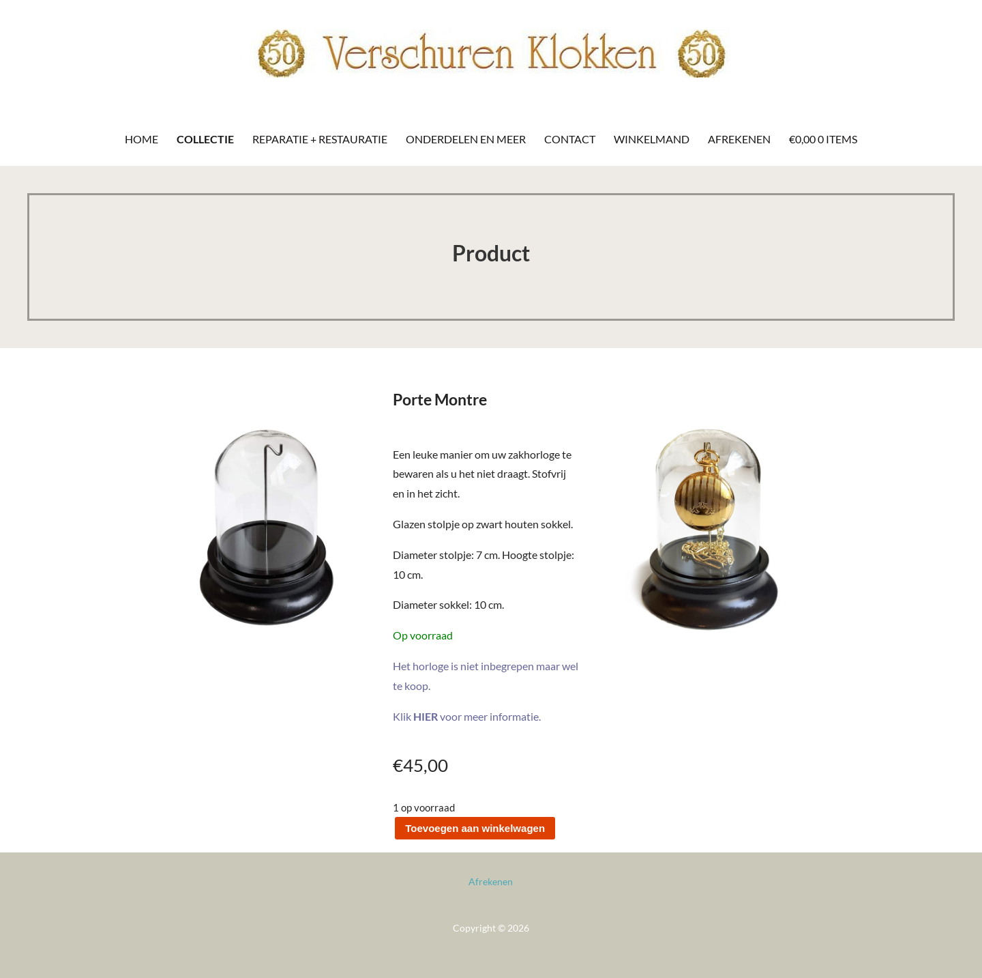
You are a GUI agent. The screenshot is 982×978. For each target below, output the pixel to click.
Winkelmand (651, 138)
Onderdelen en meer (466, 138)
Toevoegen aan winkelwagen (475, 828)
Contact (569, 138)
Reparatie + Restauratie (319, 138)
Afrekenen (739, 138)
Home (141, 138)
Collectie (205, 138)
